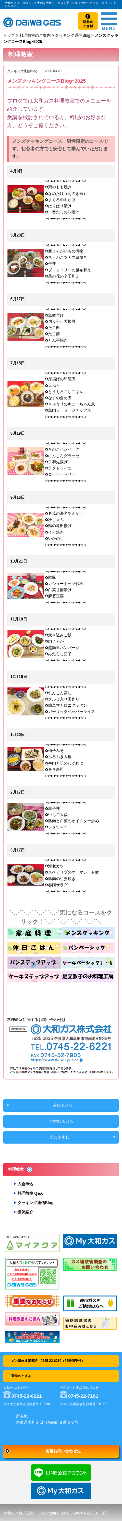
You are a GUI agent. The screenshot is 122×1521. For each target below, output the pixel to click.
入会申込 (25, 1184)
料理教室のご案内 (35, 35)
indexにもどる (61, 1121)
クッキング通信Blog (72, 35)
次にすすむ (59, 1137)
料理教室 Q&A (30, 1193)
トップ (9, 35)
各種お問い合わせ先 (63, 1451)
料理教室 (16, 1169)
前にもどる (63, 1105)
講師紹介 (25, 1212)
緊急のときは (21, 1376)
